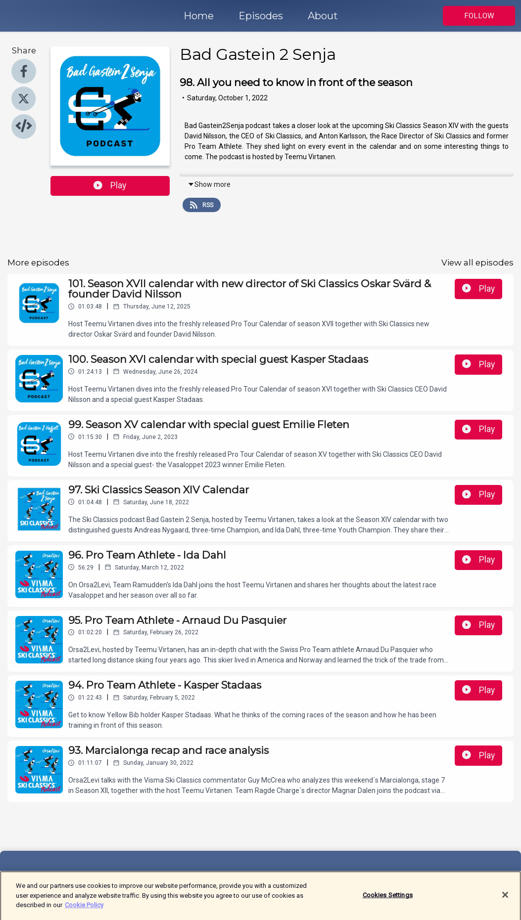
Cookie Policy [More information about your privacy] (84, 908)
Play (110, 185)
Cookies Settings (388, 898)
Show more (209, 184)
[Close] (505, 898)
